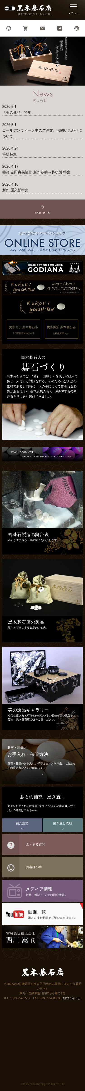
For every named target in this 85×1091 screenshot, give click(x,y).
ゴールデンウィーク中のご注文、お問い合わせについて (42, 133)
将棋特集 (9, 154)
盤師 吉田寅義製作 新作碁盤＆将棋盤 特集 (36, 172)
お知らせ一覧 (42, 209)
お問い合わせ (71, 998)
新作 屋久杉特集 (15, 190)
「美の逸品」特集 (16, 112)
